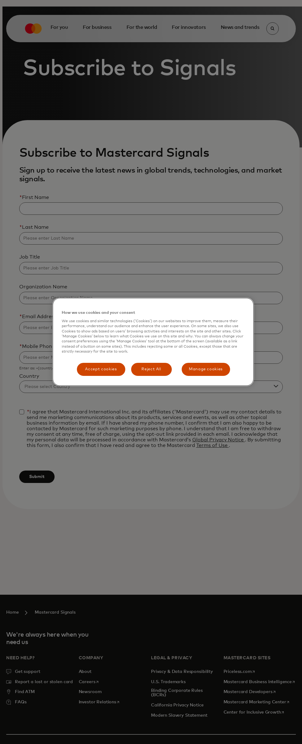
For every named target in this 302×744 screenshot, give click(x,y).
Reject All (151, 369)
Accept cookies (101, 369)
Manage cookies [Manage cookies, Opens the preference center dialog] (206, 369)
